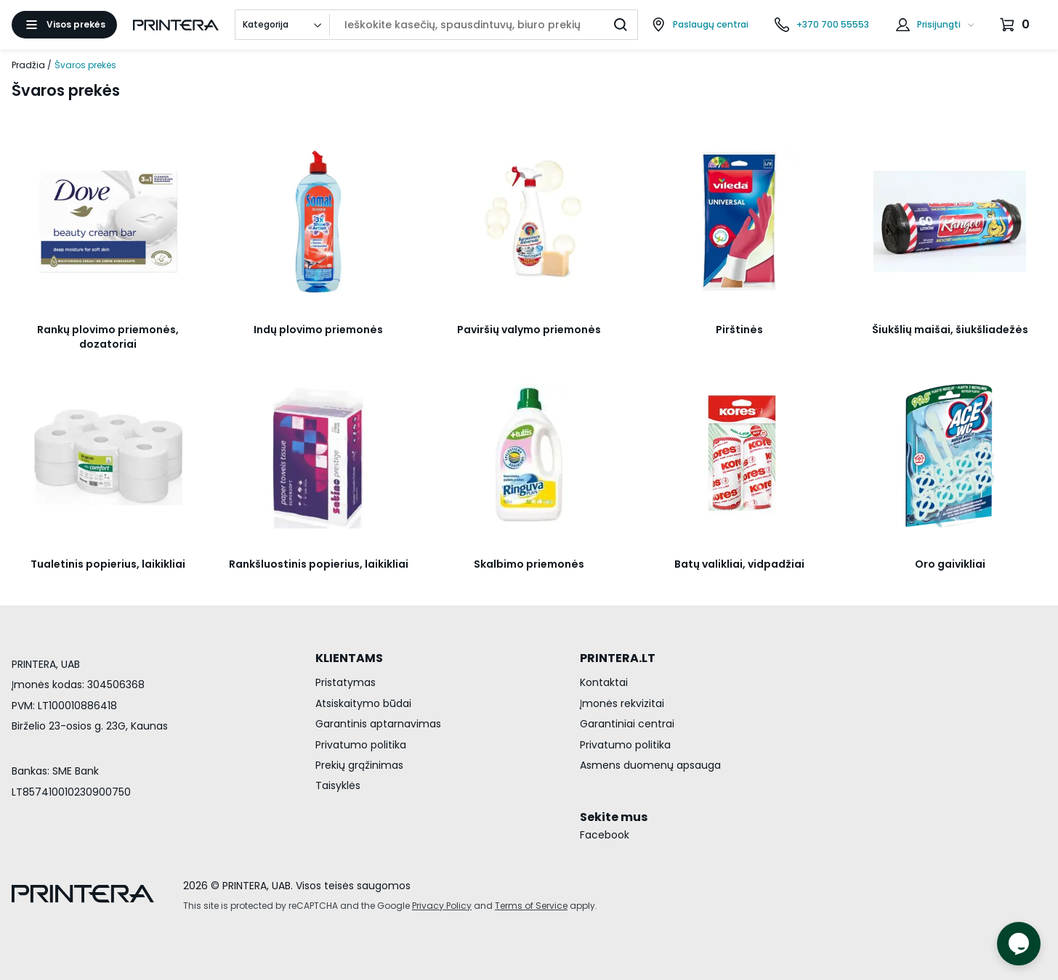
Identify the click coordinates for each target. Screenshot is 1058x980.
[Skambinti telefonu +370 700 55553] (822, 24)
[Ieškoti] (620, 24)
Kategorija (265, 24)
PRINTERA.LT (617, 658)
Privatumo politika (360, 745)
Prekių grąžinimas (359, 765)
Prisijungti (939, 24)
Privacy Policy (442, 905)
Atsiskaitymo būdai (363, 703)
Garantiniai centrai (627, 723)
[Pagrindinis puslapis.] (176, 25)
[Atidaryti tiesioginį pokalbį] (1019, 943)
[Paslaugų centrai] (700, 24)
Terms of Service (531, 905)
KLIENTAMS (349, 658)
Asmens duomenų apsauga (650, 765)
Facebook (604, 835)
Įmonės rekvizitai (622, 703)
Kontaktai (604, 682)
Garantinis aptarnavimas (378, 723)
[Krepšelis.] (1016, 24)
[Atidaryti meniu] (64, 24)
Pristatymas (345, 682)
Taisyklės (337, 785)
